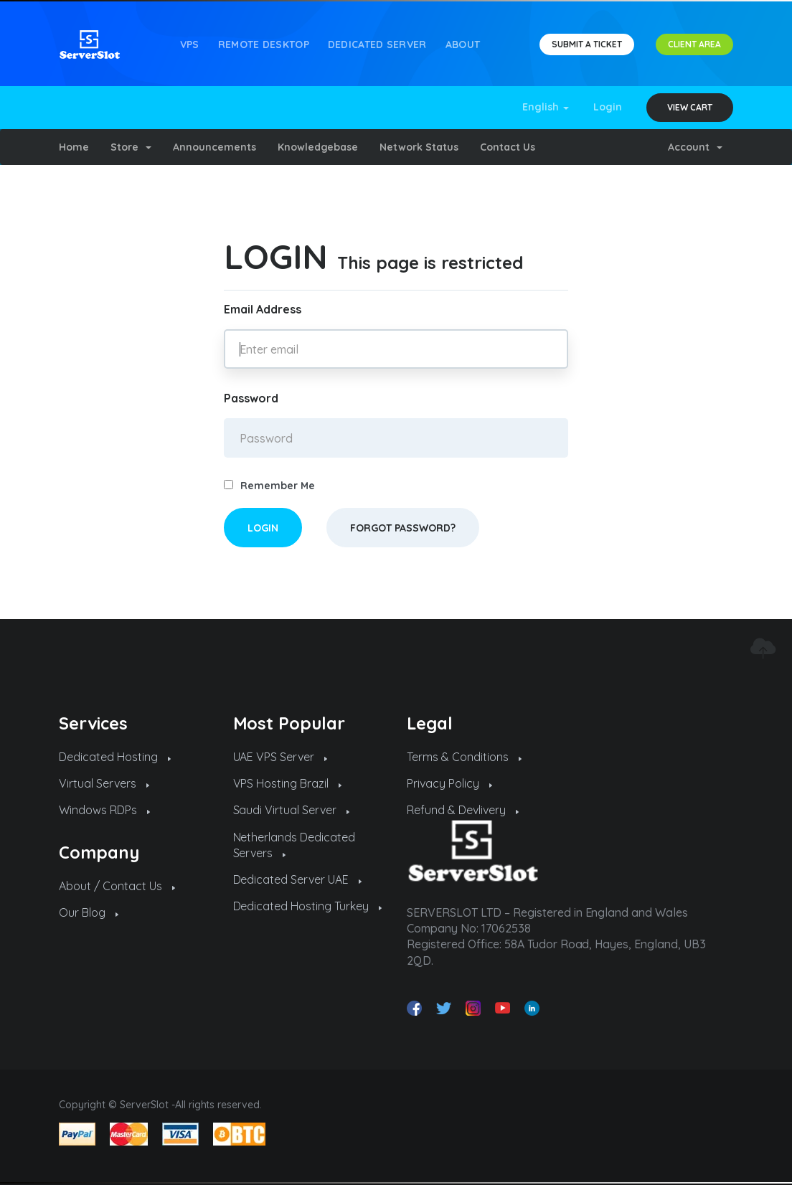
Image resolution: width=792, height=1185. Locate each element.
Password (251, 398)
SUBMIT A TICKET (587, 44)
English (545, 106)
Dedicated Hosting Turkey (307, 906)
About (463, 44)
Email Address (262, 309)
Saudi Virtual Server (291, 810)
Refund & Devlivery (463, 810)
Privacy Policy (449, 783)
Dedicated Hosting (115, 757)
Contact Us (507, 147)
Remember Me (269, 485)
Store (130, 147)
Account (695, 147)
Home (74, 147)
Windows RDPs (104, 810)
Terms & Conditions (464, 757)
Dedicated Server (377, 44)
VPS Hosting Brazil (287, 783)
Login (607, 106)
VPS (189, 44)
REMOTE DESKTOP (263, 44)
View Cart (689, 107)
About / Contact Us (117, 886)
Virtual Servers (104, 783)
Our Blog (88, 912)
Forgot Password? (403, 527)
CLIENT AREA (694, 44)
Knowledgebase (318, 147)
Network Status (419, 147)
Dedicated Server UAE (297, 879)
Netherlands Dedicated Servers (294, 845)
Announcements (214, 147)
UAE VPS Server (280, 757)
